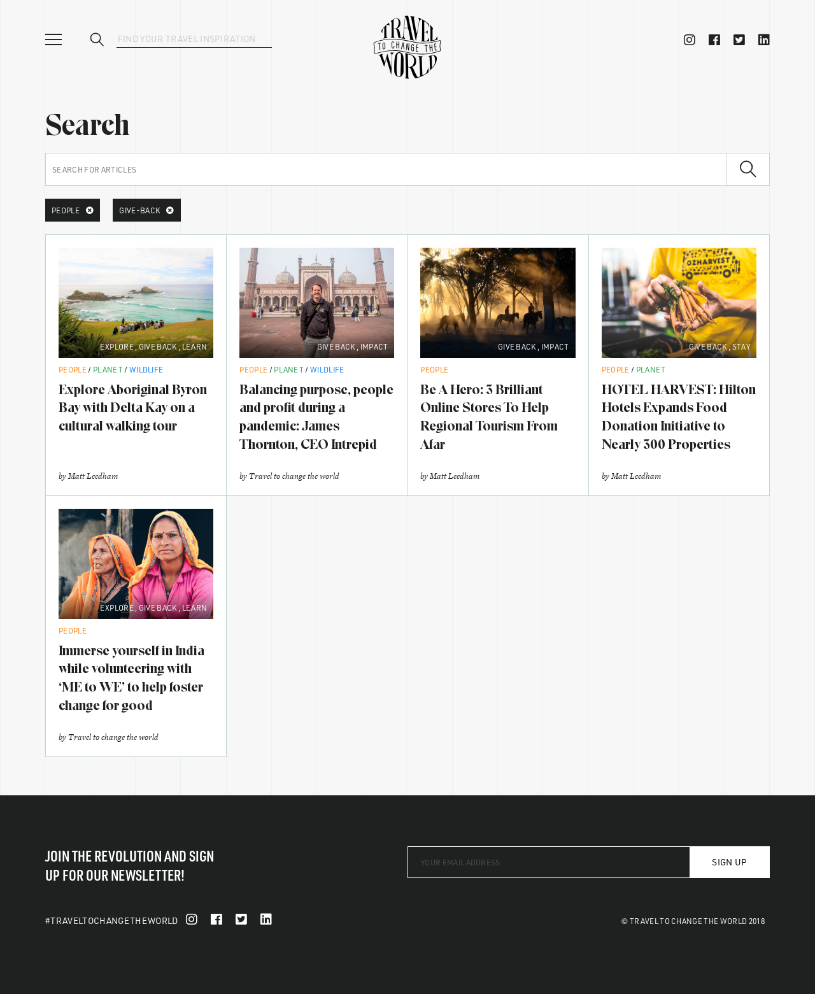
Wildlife (146, 369)
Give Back (158, 346)
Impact (374, 346)
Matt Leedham (93, 476)
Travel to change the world (294, 476)
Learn (195, 346)
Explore (117, 346)
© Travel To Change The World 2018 (693, 921)
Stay (741, 346)
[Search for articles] (386, 169)
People (73, 369)
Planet (108, 369)
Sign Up (729, 862)
